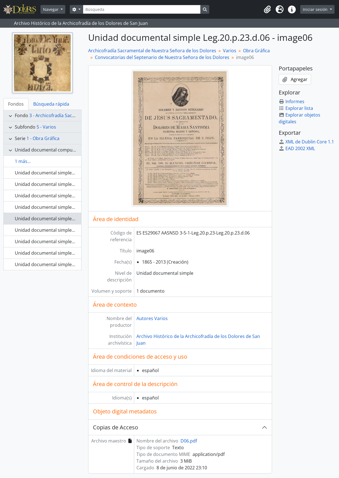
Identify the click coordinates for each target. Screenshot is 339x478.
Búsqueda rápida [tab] (51, 104)
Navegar (51, 9)
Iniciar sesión (316, 9)
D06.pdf (189, 441)
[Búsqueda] (142, 9)
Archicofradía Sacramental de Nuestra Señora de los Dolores (152, 51)
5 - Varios (46, 127)
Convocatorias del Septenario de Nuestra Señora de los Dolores (162, 57)
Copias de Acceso (115, 427)
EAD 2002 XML (297, 148)
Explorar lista (296, 108)
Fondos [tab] (16, 104)
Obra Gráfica (256, 51)
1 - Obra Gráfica (43, 138)
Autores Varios (152, 318)
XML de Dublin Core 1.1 (306, 142)
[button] (267, 9)
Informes (291, 101)
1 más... (23, 161)
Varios (229, 51)
